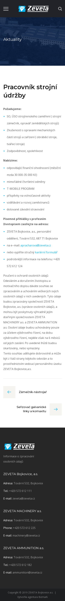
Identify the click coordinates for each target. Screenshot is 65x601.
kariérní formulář (46, 252)
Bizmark (43, 597)
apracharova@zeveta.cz (35, 245)
